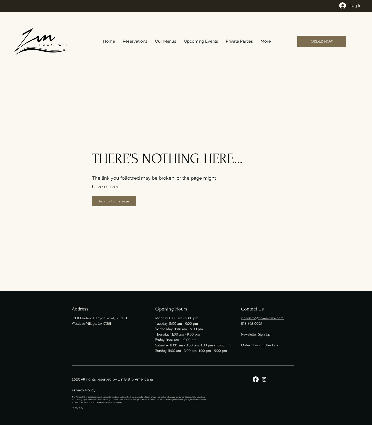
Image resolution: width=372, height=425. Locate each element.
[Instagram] (264, 379)
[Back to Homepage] (114, 201)
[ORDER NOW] (321, 41)
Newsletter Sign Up (255, 334)
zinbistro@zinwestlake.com (262, 318)
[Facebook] (256, 379)
